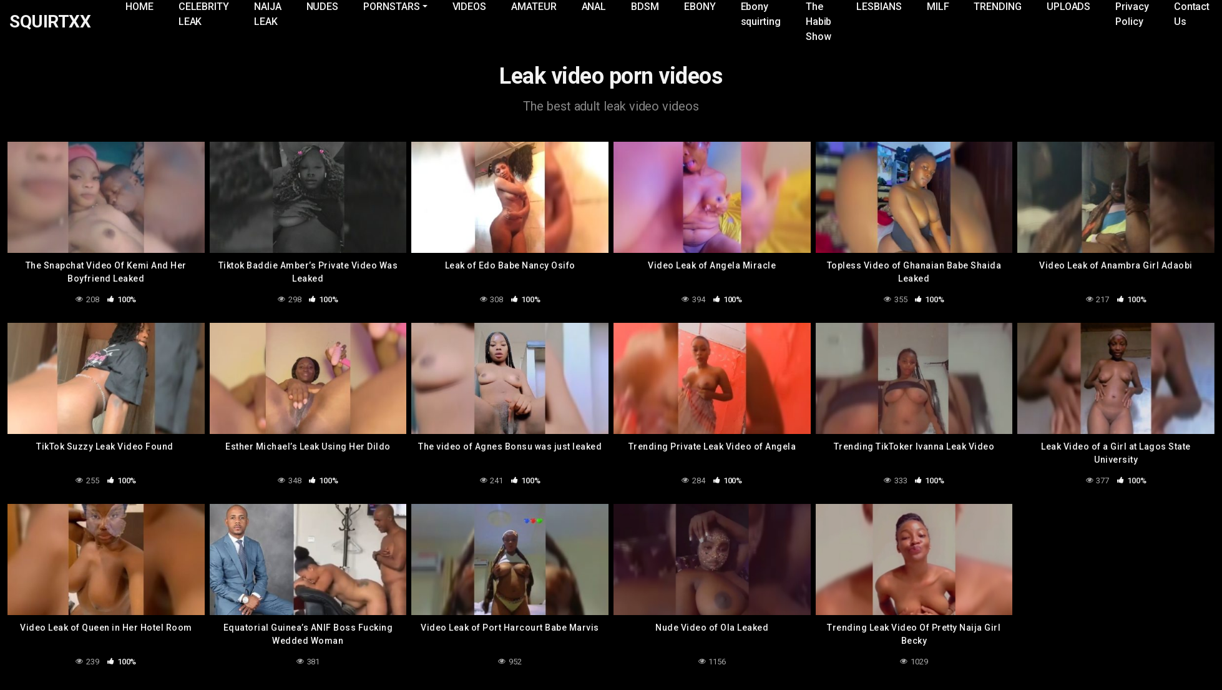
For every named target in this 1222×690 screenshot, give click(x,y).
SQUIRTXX (49, 22)
